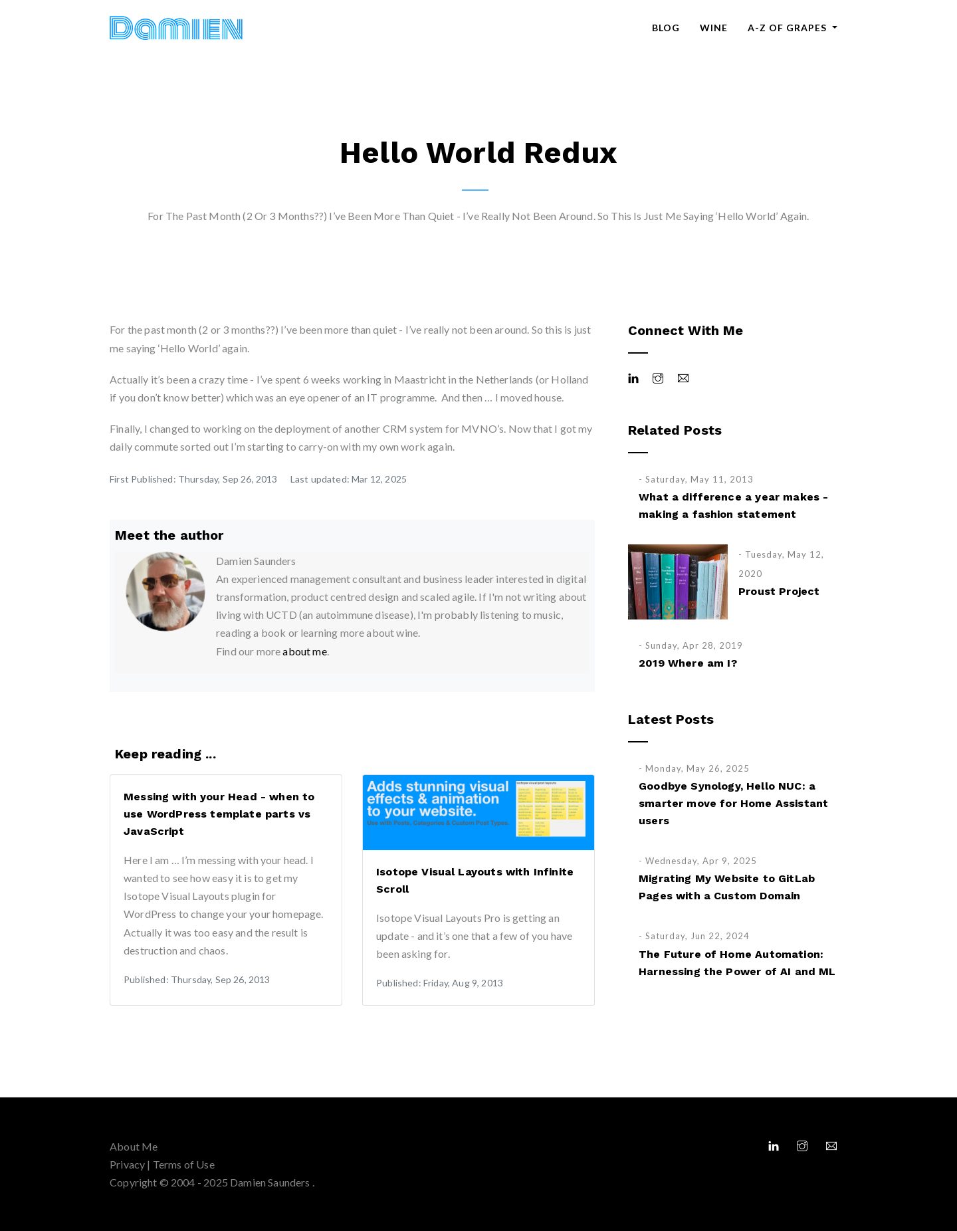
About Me (134, 1146)
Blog (666, 27)
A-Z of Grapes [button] (788, 27)
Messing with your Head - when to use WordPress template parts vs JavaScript (219, 814)
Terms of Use (184, 1164)
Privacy (127, 1164)
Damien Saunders (271, 1182)
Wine (714, 27)
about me (304, 651)
